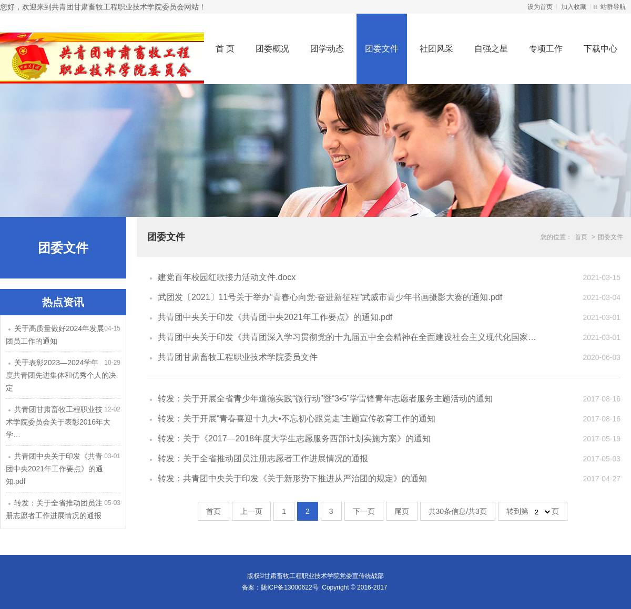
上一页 (251, 511)
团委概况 (272, 48)
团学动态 (327, 48)
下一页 (364, 511)
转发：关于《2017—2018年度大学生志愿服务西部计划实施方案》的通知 (294, 438)
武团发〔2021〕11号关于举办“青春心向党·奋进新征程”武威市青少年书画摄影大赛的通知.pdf (330, 297)
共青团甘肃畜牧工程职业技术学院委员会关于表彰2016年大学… (58, 422)
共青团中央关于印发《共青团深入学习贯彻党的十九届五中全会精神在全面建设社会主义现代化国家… (347, 337)
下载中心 (600, 48)
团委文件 (382, 48)
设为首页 (540, 7)
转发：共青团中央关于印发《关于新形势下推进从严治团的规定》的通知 (292, 478)
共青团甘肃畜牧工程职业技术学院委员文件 (238, 357)
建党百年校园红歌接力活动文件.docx (227, 277)
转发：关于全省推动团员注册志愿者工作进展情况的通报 (263, 458)
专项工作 (546, 48)
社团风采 (436, 48)
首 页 (225, 48)
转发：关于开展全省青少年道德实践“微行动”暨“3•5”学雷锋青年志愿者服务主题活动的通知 (325, 398)
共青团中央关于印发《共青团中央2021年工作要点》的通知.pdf (54, 469)
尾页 (401, 511)
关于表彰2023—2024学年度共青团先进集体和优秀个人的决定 (61, 375)
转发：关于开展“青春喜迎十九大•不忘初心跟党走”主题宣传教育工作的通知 (296, 418)
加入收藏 (573, 7)
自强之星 (491, 48)
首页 (581, 237)
